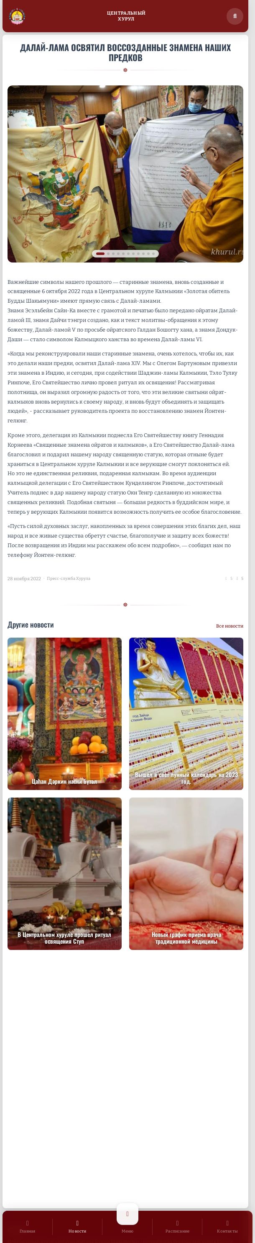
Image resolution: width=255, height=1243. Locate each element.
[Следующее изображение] (233, 173)
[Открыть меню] (127, 1227)
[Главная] (28, 1227)
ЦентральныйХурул (126, 15)
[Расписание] (178, 1227)
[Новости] (78, 1227)
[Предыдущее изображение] (18, 173)
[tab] (100, 253)
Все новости (229, 626)
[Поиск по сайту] (235, 16)
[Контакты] (227, 1227)
